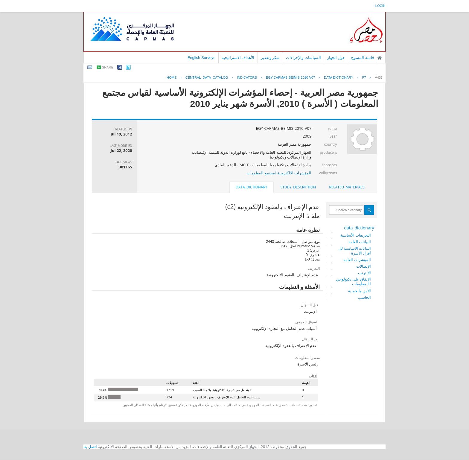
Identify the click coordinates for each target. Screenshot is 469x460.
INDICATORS (247, 77)
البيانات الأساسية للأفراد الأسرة (355, 250)
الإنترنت (364, 272)
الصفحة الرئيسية (379, 57)
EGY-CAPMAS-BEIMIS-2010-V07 (290, 77)
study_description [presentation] (298, 187)
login (380, 5)
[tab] (347, 187)
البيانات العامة (359, 241)
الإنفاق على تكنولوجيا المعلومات (353, 281)
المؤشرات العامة (357, 259)
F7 (364, 77)
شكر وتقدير (270, 57)
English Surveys (201, 57)
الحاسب (364, 297)
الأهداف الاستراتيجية (238, 57)
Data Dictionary (338, 77)
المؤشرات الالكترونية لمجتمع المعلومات (279, 173)
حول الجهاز (336, 57)
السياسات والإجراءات (303, 57)
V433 (379, 77)
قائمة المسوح (362, 57)
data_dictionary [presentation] (251, 187)
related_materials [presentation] (346, 187)
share (107, 67)
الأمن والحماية (359, 290)
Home (171, 77)
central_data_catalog (206, 77)
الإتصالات (363, 266)
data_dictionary (359, 228)
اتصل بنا (90, 446)
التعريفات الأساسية (355, 235)
